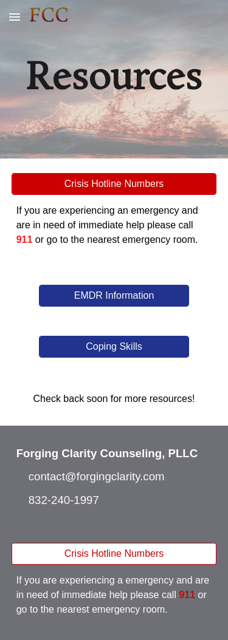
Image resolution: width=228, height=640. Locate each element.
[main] (114, 79)
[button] (14, 16)
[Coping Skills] (114, 347)
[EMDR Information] (114, 296)
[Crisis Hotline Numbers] (114, 184)
